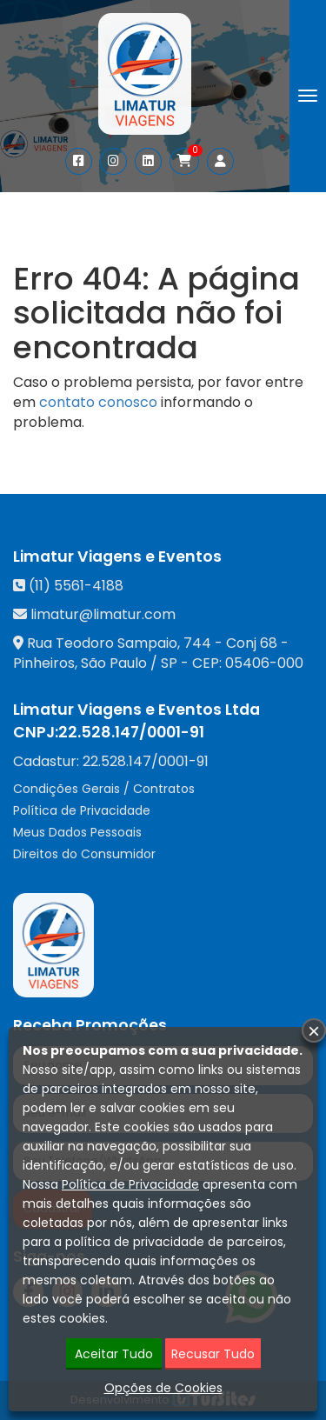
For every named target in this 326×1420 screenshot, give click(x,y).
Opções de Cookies (163, 1388)
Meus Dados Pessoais (77, 832)
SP (169, 663)
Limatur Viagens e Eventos (117, 556)
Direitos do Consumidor (84, 854)
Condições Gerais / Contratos (104, 788)
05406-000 (264, 663)
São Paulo (114, 663)
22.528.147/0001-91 (131, 732)
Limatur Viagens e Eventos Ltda (136, 709)
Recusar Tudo (213, 1354)
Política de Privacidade (81, 810)
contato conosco (98, 402)
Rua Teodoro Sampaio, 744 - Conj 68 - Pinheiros (151, 653)
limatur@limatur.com (103, 614)
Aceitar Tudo (114, 1354)
